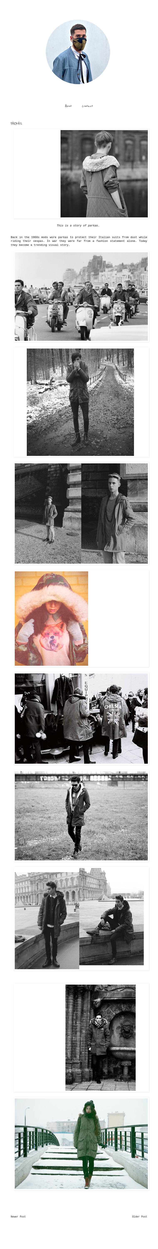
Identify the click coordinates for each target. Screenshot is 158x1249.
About (68, 106)
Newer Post (18, 1216)
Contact (87, 106)
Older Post (139, 1216)
